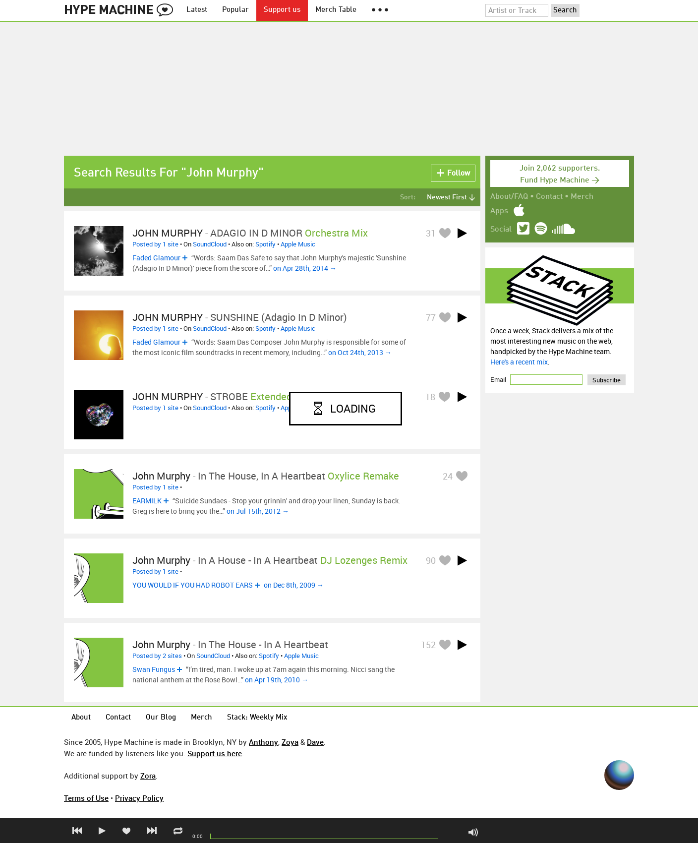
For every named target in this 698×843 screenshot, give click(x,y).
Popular (235, 10)
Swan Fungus (153, 669)
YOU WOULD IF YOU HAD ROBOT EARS (192, 585)
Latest (196, 10)
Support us (282, 10)
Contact (549, 197)
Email (499, 379)
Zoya (290, 742)
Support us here (214, 753)
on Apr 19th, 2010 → (276, 679)
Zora (148, 776)
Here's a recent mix (519, 361)
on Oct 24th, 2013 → (360, 352)
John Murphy (161, 475)
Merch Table (335, 10)
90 (431, 560)
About (81, 718)
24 (448, 476)
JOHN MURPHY (167, 233)
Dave (315, 742)
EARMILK (147, 500)
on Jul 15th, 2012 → (258, 511)
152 (428, 644)
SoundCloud (210, 244)
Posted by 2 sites (157, 655)
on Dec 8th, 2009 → (294, 585)
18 (430, 396)
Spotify (265, 244)
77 (431, 317)
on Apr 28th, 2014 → (305, 268)
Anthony (263, 742)
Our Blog (161, 718)
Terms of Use (86, 798)
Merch (582, 197)
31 (431, 233)
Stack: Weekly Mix (257, 718)
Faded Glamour (156, 257)
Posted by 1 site (155, 244)
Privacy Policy (139, 798)
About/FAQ (509, 197)
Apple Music (298, 244)
